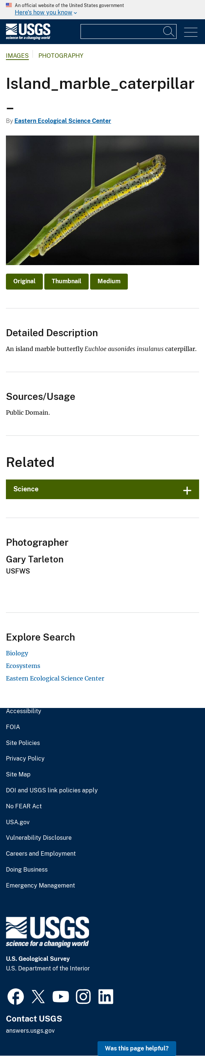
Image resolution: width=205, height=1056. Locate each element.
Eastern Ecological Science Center (62, 120)
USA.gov (18, 822)
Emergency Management (40, 885)
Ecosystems (23, 665)
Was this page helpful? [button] (137, 1048)
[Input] (129, 31)
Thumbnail (66, 281)
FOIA (13, 727)
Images (17, 55)
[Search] (169, 31)
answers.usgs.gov (30, 1030)
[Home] (28, 37)
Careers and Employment (41, 854)
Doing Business (27, 869)
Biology (17, 653)
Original (24, 281)
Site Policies (23, 743)
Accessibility (23, 711)
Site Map (18, 774)
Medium (109, 281)
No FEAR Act (24, 806)
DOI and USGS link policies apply (52, 790)
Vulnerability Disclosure (39, 838)
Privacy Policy (25, 758)
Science (25, 489)
